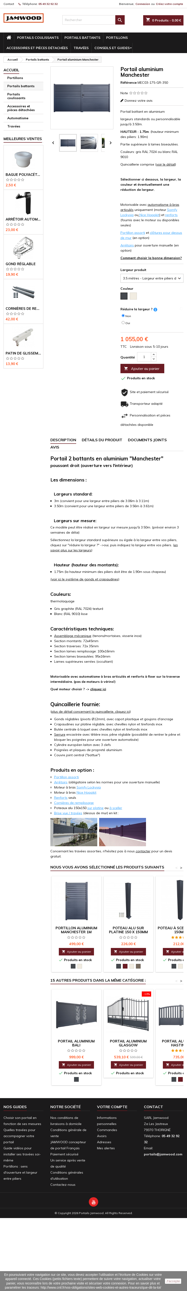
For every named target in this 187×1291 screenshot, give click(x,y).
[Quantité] (144, 357)
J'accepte (173, 1281)
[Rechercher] (93, 20)
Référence (128, 82)
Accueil (11, 70)
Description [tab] (63, 440)
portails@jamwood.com (163, 1154)
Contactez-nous (62, 1185)
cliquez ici (98, 689)
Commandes (107, 1130)
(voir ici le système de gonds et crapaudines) (84, 579)
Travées (81, 48)
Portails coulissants (38, 38)
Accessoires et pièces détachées (37, 48)
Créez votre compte (169, 4)
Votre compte (112, 1106)
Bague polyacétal (23, 175)
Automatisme (17, 118)
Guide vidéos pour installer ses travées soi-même (22, 1154)
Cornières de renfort (23, 309)
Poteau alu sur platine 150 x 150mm (128, 930)
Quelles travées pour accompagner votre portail (19, 1136)
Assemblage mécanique (72, 636)
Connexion (142, 4)
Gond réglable (21, 264)
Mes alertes (106, 1148)
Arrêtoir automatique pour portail (23, 219)
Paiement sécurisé (64, 1154)
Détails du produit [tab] (102, 440)
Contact (9, 4)
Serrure (59, 734)
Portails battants (82, 38)
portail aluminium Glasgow (128, 1043)
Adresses (104, 1142)
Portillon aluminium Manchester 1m (76, 930)
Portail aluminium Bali (76, 1043)
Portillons (117, 38)
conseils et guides (112, 48)
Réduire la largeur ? (136, 309)
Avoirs (102, 1136)
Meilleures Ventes (23, 138)
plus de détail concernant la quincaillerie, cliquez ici (91, 711)
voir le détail (165, 164)
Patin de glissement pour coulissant (23, 353)
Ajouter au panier (141, 368)
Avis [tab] (54, 447)
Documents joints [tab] (147, 440)
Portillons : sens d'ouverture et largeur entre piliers (20, 1172)
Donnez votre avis (139, 100)
